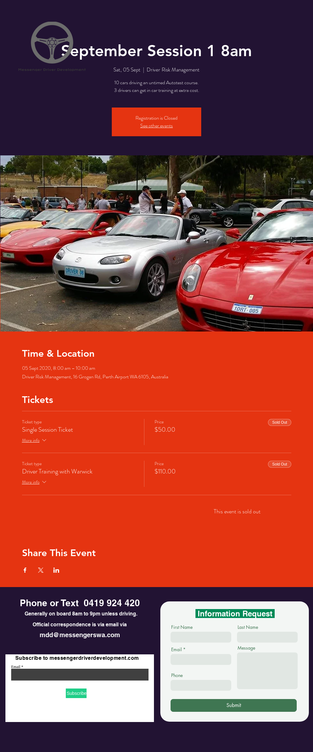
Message (246, 648)
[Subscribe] (76, 693)
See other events (156, 125)
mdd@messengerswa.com (80, 635)
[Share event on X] (41, 570)
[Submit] (234, 705)
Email (15, 667)
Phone (177, 675)
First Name (182, 627)
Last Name (248, 627)
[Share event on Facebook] (25, 570)
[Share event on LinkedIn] (56, 570)
